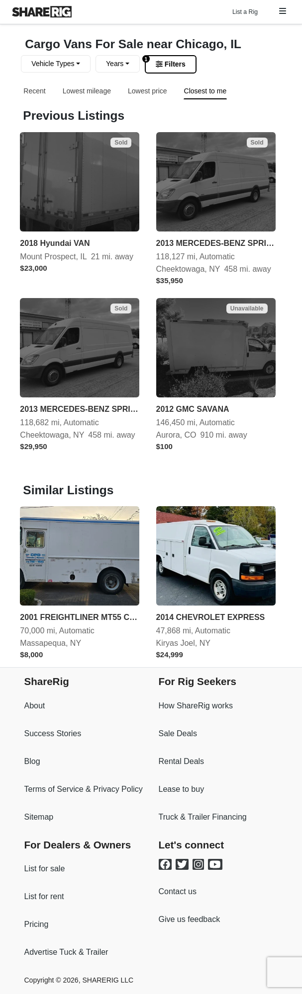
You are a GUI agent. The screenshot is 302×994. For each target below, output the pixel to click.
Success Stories (53, 733)
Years (114, 64)
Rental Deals (181, 761)
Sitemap (39, 817)
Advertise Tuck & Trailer (66, 952)
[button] (283, 11)
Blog (32, 761)
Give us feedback (189, 919)
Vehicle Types (52, 64)
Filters (171, 64)
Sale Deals (178, 733)
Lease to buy (181, 789)
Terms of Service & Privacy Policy (83, 789)
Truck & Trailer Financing (203, 817)
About (34, 705)
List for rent (44, 896)
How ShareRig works (196, 705)
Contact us (178, 891)
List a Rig (245, 11)
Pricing (36, 924)
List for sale (44, 868)
